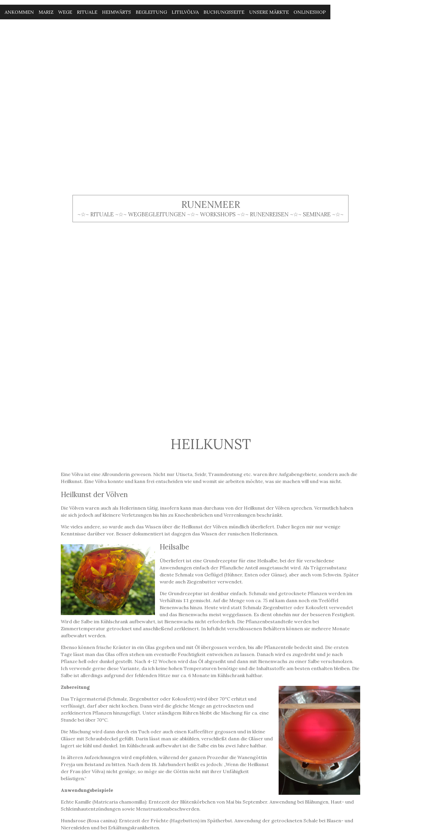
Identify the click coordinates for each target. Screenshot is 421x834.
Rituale (87, 12)
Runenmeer (210, 204)
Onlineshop (310, 12)
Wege (65, 12)
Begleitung (151, 12)
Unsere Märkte (269, 12)
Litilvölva (185, 12)
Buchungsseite (223, 12)
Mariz (46, 12)
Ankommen (19, 12)
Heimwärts (116, 12)
